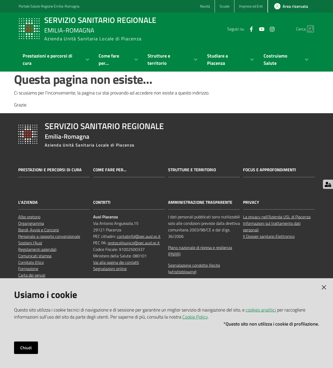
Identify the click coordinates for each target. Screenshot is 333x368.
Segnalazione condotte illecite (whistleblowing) (194, 268)
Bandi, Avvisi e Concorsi (38, 230)
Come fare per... (109, 170)
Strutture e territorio (192, 170)
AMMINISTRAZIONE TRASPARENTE (200, 202)
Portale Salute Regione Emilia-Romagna (49, 6)
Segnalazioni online (110, 268)
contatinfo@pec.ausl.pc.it (139, 236)
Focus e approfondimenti (269, 170)
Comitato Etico (31, 262)
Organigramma (31, 223)
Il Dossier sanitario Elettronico (268, 236)
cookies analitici (261, 309)
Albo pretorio (29, 217)
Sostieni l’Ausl (30, 243)
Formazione (28, 268)
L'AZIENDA (28, 202)
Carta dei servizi (31, 275)
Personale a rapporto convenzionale (49, 236)
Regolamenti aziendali (37, 249)
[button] (308, 29)
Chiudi (26, 348)
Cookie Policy (195, 316)
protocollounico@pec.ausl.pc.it (134, 243)
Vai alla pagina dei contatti (116, 262)
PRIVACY (251, 202)
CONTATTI (102, 202)
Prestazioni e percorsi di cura (50, 170)
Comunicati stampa (35, 256)
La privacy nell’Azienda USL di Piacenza (277, 217)
